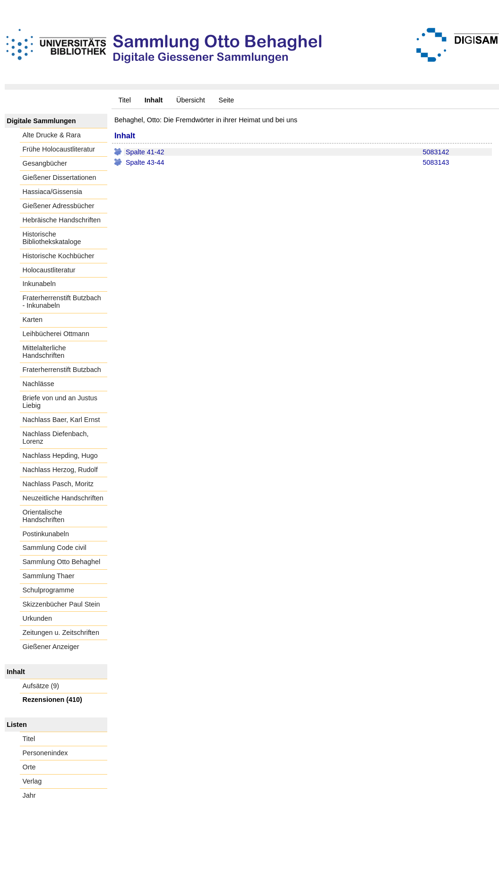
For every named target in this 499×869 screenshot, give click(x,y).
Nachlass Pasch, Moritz (58, 484)
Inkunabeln (39, 283)
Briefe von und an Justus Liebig (60, 401)
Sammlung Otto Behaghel (62, 561)
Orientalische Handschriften (44, 515)
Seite (226, 100)
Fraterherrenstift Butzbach (62, 369)
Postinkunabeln (46, 534)
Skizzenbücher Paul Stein (61, 604)
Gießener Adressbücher (59, 206)
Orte (29, 767)
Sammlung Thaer (49, 576)
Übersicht (190, 100)
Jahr (29, 795)
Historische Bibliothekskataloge (52, 237)
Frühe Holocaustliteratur (59, 149)
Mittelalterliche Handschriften (44, 351)
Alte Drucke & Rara (52, 135)
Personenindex (45, 753)
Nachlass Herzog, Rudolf (60, 469)
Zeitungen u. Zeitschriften (61, 632)
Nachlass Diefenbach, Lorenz (56, 437)
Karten (33, 319)
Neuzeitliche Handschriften (63, 498)
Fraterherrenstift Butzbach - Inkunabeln (62, 301)
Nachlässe (38, 384)
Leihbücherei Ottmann (56, 333)
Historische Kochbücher (59, 256)
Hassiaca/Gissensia (52, 191)
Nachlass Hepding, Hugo (60, 455)
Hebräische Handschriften (62, 220)
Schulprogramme (49, 590)
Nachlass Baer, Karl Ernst (61, 419)
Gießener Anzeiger (51, 646)
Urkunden (37, 618)
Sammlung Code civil (54, 547)
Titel (124, 100)
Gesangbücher (45, 163)
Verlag (32, 781)
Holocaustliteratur (49, 270)
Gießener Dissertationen (59, 177)
